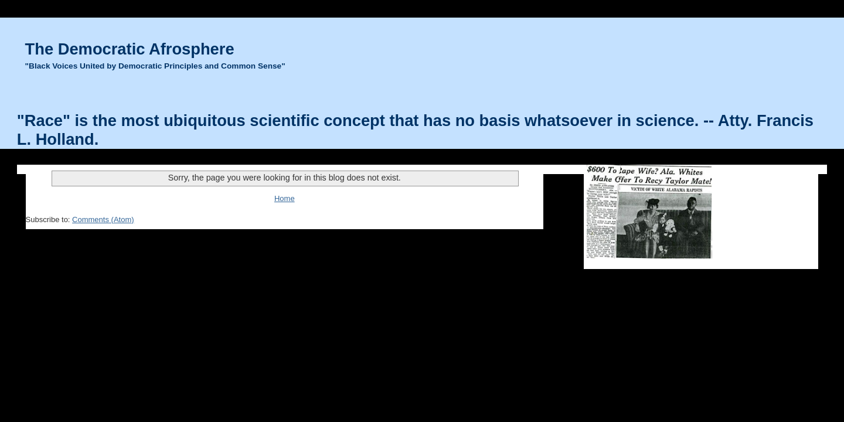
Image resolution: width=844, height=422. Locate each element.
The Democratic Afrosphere (129, 49)
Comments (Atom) (103, 219)
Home (284, 198)
